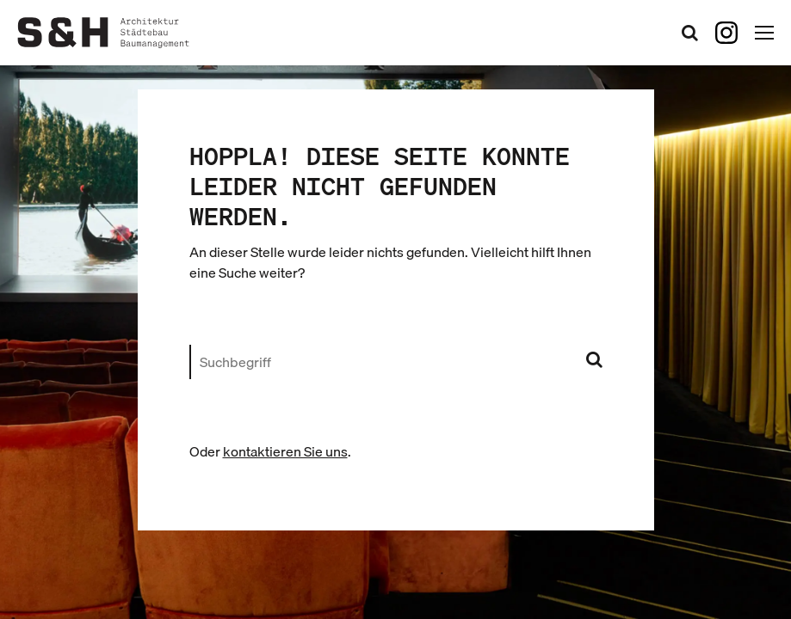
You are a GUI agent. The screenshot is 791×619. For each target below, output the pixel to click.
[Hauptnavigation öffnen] (764, 33)
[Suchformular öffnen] (690, 32)
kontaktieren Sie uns (285, 451)
